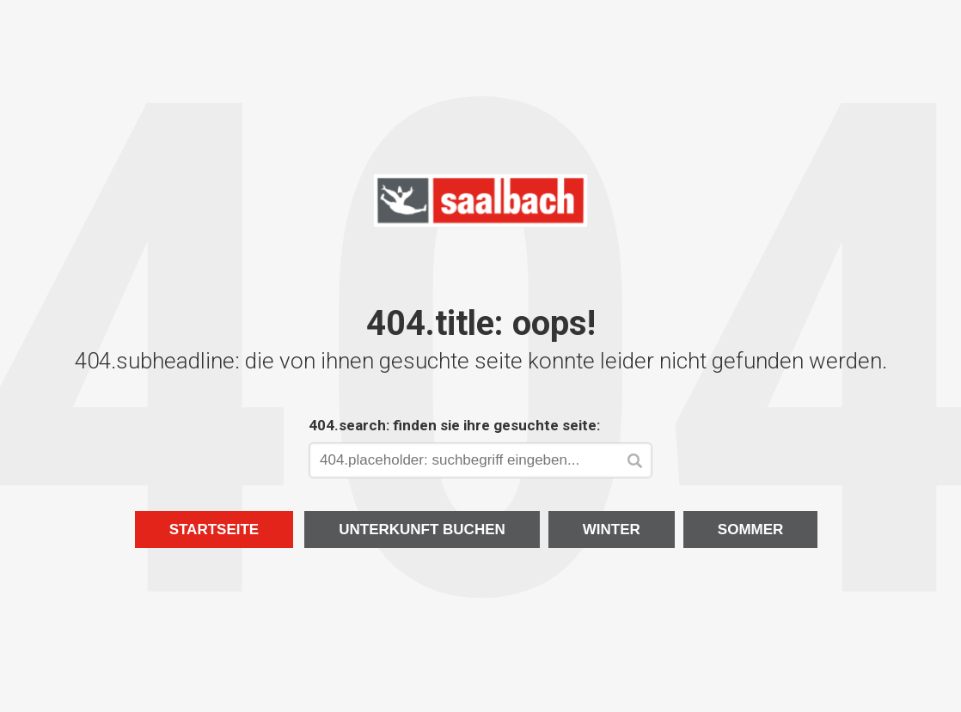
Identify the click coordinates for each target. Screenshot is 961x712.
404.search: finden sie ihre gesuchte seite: (454, 425)
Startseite (214, 529)
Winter (611, 529)
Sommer (751, 529)
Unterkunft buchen (422, 529)
